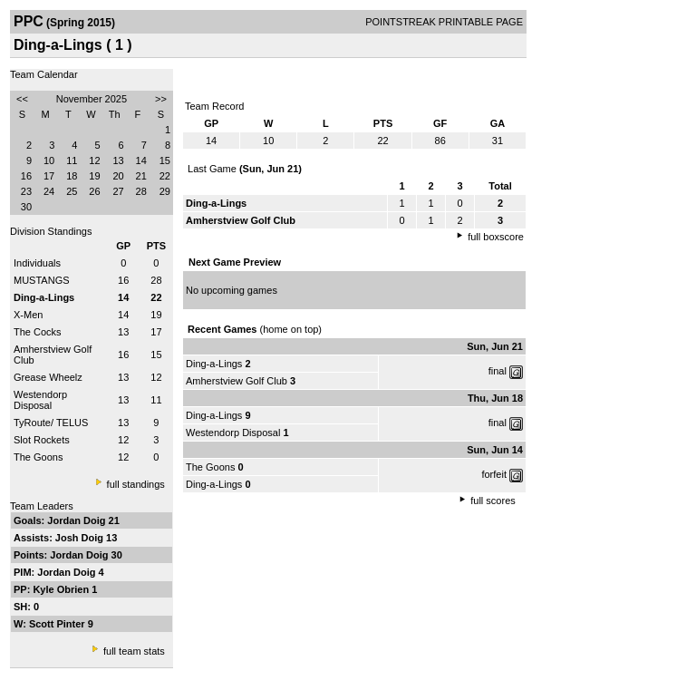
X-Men (28, 314)
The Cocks (38, 331)
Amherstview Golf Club (236, 380)
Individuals (37, 263)
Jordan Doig (77, 520)
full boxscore (496, 236)
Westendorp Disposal (40, 400)
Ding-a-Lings (214, 363)
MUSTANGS (42, 280)
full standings (136, 484)
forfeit (494, 474)
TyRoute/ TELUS (51, 422)
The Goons (38, 457)
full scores (493, 500)
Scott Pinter (58, 623)
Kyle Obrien (62, 589)
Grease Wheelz (48, 377)
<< (22, 98)
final (497, 370)
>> (161, 98)
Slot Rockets (42, 439)
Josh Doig (80, 537)
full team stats (134, 651)
